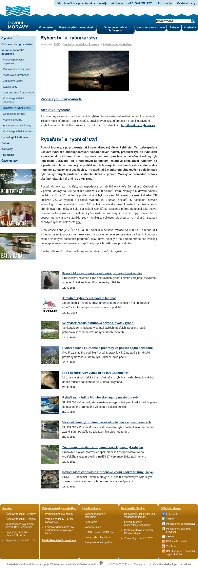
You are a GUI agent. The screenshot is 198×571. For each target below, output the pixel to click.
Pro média (165, 3)
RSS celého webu (176, 541)
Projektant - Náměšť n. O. (20, 540)
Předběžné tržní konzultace (59, 540)
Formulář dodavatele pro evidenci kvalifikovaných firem (59, 530)
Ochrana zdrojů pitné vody (18, 92)
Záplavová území (13, 80)
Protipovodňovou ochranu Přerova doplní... (139, 532)
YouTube (171, 546)
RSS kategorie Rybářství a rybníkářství (180, 553)
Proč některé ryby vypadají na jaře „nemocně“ (95, 372)
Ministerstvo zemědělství (180, 523)
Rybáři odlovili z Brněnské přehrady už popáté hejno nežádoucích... (111, 348)
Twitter (170, 518)
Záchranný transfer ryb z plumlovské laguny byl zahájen (102, 447)
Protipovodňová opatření (99, 542)
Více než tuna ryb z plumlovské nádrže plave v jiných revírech (106, 422)
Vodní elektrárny (12, 119)
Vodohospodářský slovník (18, 131)
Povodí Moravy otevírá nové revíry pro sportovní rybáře (102, 273)
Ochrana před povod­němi (76, 27)
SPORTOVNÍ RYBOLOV (99, 532)
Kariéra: (7, 508)
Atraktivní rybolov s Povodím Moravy (89, 298)
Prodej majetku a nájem (59, 513)
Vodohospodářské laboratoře (13, 100)
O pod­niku (46, 27)
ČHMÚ (170, 536)
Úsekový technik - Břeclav (20, 513)
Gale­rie (174, 27)
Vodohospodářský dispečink (13, 61)
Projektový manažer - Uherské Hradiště (17, 534)
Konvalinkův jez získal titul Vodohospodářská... (139, 515)
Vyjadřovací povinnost (16, 74)
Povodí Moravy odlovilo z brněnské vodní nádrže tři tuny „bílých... (109, 472)
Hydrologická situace (150, 27)
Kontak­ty (190, 27)
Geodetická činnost (14, 113)
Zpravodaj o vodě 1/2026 (139, 538)
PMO (57, 44)
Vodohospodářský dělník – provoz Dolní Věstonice (20, 525)
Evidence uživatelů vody (17, 125)
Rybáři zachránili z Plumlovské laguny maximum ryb (100, 397)
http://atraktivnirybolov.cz (138, 125)
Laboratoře (91, 521)
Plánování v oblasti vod (16, 69)
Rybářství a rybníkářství (17, 107)
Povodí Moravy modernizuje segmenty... (138, 523)
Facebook (172, 514)
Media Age (170, 564)
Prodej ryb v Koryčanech (61, 99)
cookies (186, 564)
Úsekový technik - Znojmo (20, 518)
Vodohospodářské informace (115, 29)
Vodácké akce (93, 527)
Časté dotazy (186, 3)
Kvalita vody (10, 86)
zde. (78, 222)
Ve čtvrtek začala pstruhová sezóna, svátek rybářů (98, 323)
